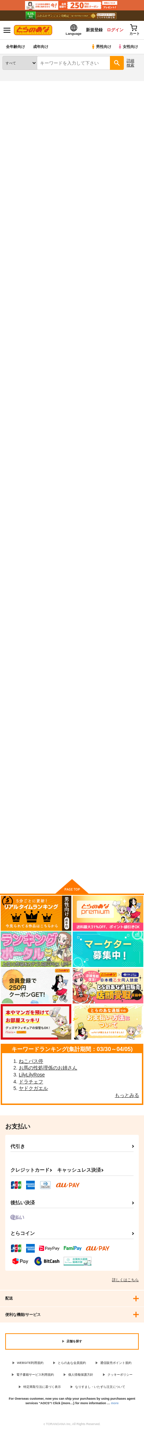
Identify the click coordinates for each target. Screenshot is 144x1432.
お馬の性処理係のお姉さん (48, 1068)
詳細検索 (130, 62)
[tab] (124, 191)
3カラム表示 (111, 211)
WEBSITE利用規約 (30, 1363)
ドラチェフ (31, 1081)
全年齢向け (15, 46)
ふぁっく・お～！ (117, 789)
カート (24, 380)
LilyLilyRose (32, 1074)
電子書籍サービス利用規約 (35, 1374)
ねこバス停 (31, 1061)
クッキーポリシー (120, 1374)
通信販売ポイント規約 (115, 1363)
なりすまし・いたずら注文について (100, 1387)
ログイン (115, 29)
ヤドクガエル (33, 1088)
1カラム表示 (135, 211)
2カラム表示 (123, 211)
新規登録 (94, 29)
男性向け (101, 46)
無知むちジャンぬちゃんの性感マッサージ (119, 473)
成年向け (40, 46)
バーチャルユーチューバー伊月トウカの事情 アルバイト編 (71, 472)
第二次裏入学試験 (69, 788)
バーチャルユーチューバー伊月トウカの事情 (71, 634)
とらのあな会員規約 (72, 1363)
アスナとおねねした (71, 306)
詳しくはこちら (125, 1280)
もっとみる (127, 1095)
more (115, 1403)
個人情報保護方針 (80, 1374)
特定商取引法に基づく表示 (42, 1387)
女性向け (128, 46)
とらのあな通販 (16, 85)
